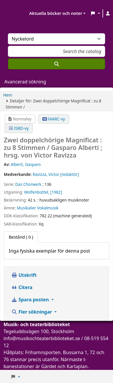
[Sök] (56, 63)
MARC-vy (53, 119)
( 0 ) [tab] (21, 237)
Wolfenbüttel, (36, 192)
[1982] (56, 192)
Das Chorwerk (28, 184)
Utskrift (23, 275)
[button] (95, 13)
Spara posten (30, 299)
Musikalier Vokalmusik (37, 208)
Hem (7, 95)
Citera (21, 287)
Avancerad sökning (25, 81)
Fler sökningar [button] (32, 312)
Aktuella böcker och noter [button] (55, 13)
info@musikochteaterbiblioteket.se (42, 338)
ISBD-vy (19, 128)
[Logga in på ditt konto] (108, 13)
